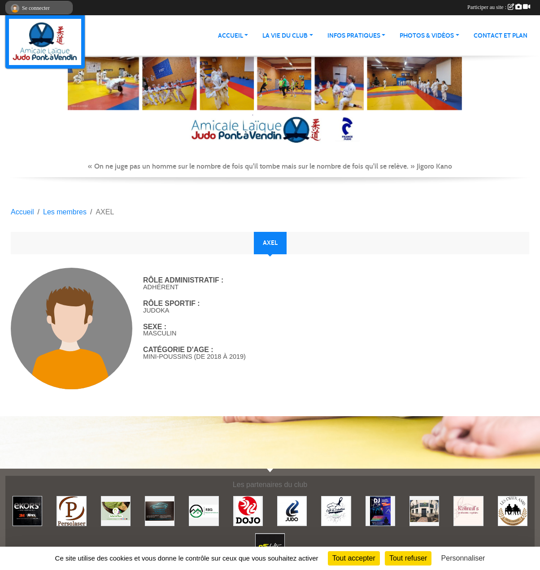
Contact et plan (500, 35)
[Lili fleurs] (424, 510)
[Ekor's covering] (27, 510)
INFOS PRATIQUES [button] (353, 35)
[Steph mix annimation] (380, 510)
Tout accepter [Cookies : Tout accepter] (353, 558)
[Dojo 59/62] (248, 510)
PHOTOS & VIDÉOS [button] (427, 35)
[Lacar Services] (159, 510)
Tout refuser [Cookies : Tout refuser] (408, 558)
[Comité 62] (292, 510)
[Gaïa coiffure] (116, 510)
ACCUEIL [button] (230, 35)
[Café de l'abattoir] (336, 510)
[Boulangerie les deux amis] (512, 510)
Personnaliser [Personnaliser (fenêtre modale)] (463, 558)
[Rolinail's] (468, 510)
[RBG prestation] (203, 510)
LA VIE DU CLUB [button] (285, 35)
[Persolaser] (71, 510)
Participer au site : (498, 7)
